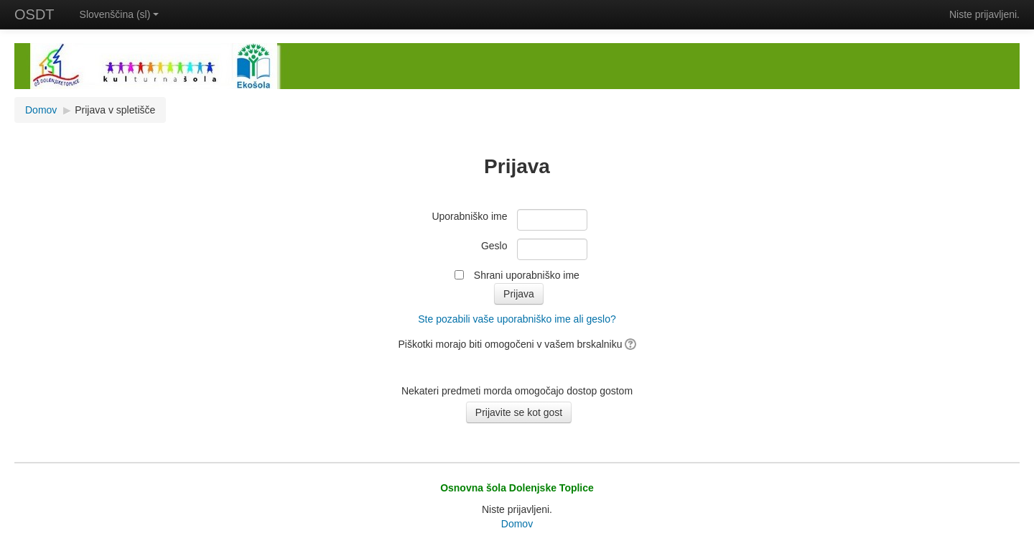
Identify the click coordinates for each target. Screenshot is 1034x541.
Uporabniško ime (469, 216)
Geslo (494, 245)
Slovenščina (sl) (119, 14)
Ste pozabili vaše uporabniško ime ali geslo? (517, 319)
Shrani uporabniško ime (526, 275)
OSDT (34, 14)
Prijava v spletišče (115, 110)
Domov (41, 110)
